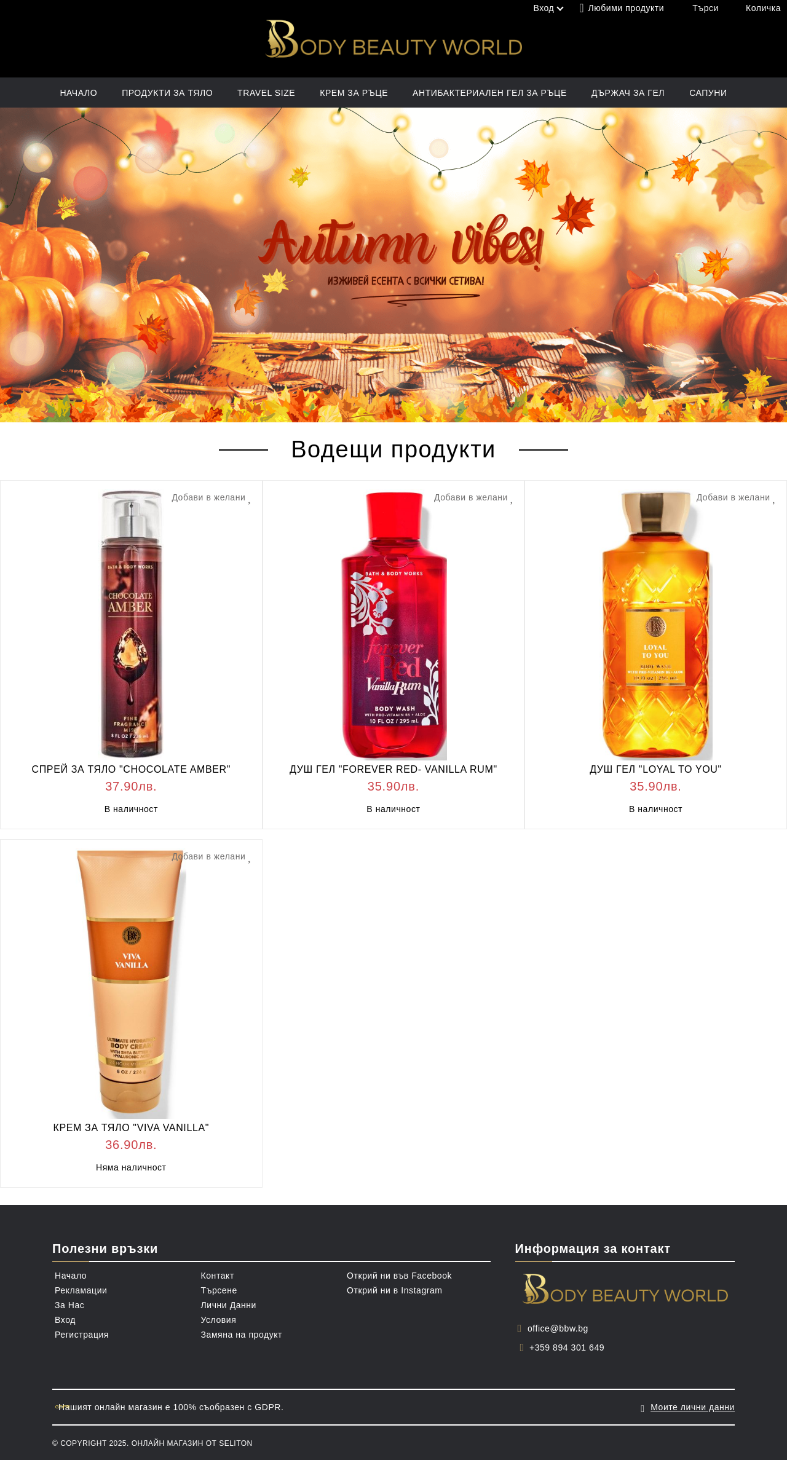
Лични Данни (228, 1305)
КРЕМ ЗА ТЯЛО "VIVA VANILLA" (131, 1128)
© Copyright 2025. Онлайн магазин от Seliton (152, 1443)
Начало (78, 93)
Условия (219, 1320)
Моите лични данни (693, 1407)
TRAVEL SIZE (266, 93)
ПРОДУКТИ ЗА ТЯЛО (167, 93)
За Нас (69, 1305)
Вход (65, 1320)
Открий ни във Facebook (399, 1275)
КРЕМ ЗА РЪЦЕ (354, 93)
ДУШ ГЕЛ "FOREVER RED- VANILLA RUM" (393, 769)
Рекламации (81, 1290)
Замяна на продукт (242, 1335)
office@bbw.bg (558, 1328)
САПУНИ (708, 93)
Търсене (219, 1290)
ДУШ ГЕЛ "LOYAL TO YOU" (656, 769)
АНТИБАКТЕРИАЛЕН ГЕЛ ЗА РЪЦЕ (490, 93)
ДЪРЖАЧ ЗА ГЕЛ (628, 93)
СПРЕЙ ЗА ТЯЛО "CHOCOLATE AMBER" (131, 769)
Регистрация (82, 1335)
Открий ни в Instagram (395, 1290)
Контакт (217, 1275)
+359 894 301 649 (566, 1347)
